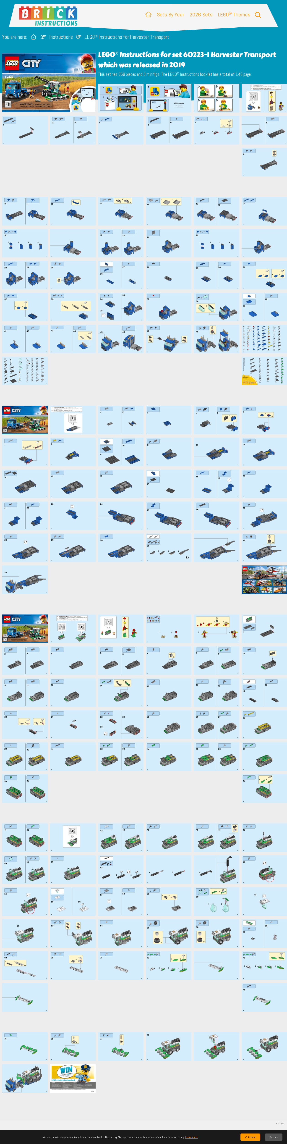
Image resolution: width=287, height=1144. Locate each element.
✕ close (280, 1123)
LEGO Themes (234, 14)
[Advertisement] (146, 170)
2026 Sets (201, 14)
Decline (273, 1137)
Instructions (61, 37)
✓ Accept (250, 1137)
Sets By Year (170, 14)
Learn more (191, 1137)
